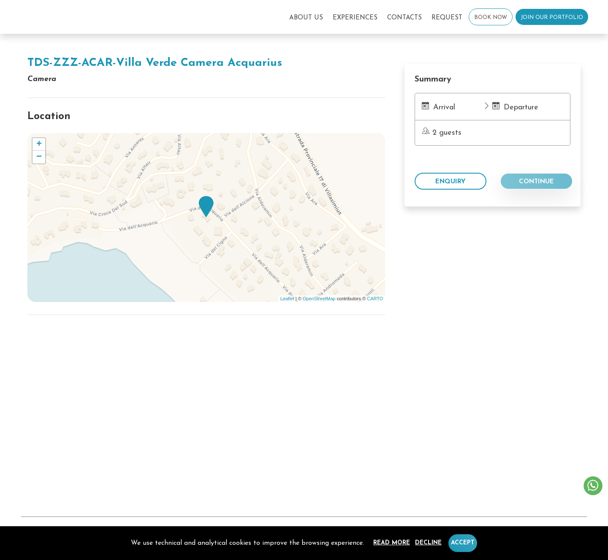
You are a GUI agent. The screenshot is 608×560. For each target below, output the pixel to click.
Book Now (490, 17)
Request (447, 18)
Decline (428, 543)
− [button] (39, 157)
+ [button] (39, 144)
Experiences (355, 18)
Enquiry (450, 182)
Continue (536, 182)
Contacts (404, 18)
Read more (391, 543)
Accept (463, 543)
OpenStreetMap (319, 298)
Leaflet (287, 298)
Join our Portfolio (552, 17)
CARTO (375, 298)
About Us (306, 18)
